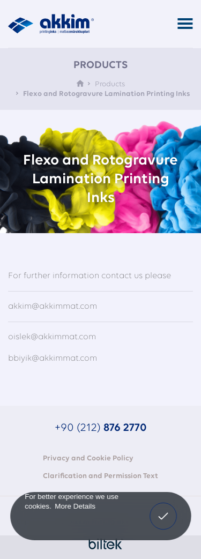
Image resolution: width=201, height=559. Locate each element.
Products (110, 84)
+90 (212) (101, 428)
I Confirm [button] (163, 514)
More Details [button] (75, 506)
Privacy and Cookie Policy (88, 458)
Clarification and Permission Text (100, 476)
